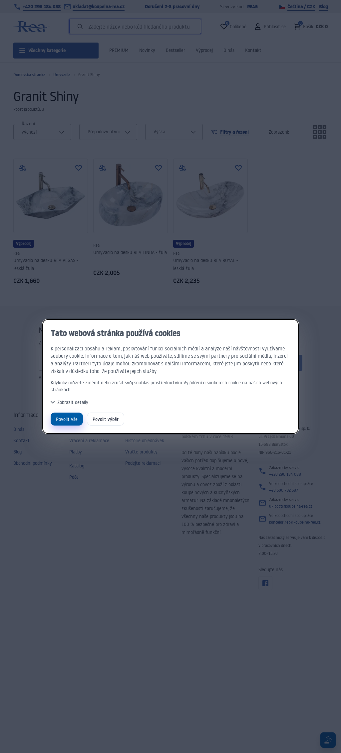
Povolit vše (67, 419)
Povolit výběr (106, 419)
